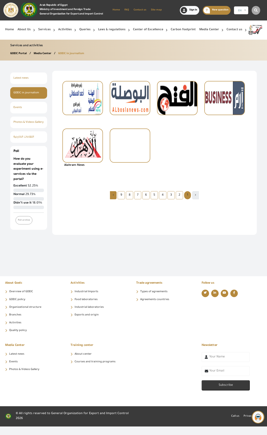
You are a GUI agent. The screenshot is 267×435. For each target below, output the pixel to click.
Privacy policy (251, 424)
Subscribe (226, 394)
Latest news (22, 78)
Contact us (140, 10)
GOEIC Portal (20, 53)
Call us (232, 424)
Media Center (46, 53)
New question (215, 10)
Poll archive (24, 225)
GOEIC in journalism (77, 53)
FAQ (126, 10)
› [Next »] (113, 195)
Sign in (189, 10)
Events (18, 107)
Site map (156, 10)
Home (116, 10)
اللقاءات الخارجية (25, 142)
